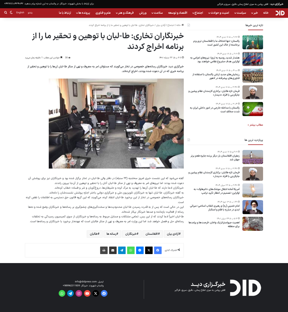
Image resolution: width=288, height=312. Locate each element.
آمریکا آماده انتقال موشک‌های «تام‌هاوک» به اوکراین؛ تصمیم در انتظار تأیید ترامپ (217, 191)
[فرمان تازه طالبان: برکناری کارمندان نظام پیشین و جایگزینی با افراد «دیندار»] (252, 92)
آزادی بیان (160, 25)
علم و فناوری (103, 13)
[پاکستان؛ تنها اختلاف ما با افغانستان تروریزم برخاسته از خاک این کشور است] (252, 42)
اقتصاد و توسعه (177, 13)
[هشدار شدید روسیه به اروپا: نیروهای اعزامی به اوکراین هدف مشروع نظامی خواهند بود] (252, 59)
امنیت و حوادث (220, 13)
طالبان (94, 234)
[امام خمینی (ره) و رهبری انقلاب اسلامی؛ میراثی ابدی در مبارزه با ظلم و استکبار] (252, 207)
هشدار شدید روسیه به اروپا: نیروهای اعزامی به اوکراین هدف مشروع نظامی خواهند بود (215, 59)
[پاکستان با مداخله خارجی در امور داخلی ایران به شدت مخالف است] (252, 109)
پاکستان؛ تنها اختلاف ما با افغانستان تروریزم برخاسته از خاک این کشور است (216, 43)
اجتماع (199, 13)
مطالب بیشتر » (255, 125)
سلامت (158, 13)
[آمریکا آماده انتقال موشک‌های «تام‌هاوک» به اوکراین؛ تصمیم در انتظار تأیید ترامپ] (252, 190)
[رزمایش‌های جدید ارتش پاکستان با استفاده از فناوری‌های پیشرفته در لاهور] (252, 76)
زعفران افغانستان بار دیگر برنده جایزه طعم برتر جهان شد (215, 157)
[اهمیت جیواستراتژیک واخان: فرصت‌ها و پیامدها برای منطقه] (252, 224)
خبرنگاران (130, 234)
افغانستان (152, 234)
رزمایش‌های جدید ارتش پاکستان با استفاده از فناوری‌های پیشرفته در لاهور (216, 76)
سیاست (241, 13)
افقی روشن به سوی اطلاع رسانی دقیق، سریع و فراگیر (242, 4)
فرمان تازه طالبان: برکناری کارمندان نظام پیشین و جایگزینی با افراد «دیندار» (214, 93)
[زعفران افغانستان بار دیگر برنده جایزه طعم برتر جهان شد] (252, 157)
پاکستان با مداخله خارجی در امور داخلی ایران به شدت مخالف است (215, 109)
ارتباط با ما (65, 13)
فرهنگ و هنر (126, 13)
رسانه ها (111, 234)
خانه (265, 13)
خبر (256, 13)
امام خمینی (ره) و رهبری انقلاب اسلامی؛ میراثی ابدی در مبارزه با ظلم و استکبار (215, 208)
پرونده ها (84, 13)
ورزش (142, 13)
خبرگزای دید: (276, 4)
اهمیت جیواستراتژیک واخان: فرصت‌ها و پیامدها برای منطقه (214, 224)
